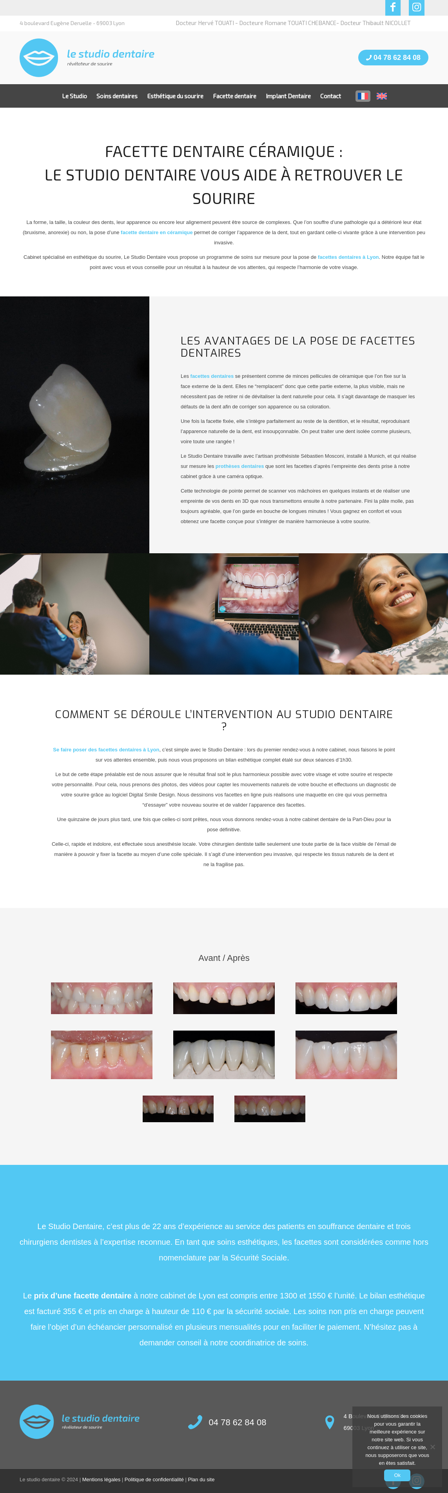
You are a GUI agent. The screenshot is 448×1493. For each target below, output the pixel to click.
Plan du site (201, 1479)
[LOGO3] (87, 57)
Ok (397, 1475)
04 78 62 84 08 (393, 57)
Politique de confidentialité (154, 1479)
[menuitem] (74, 96)
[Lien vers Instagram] (416, 8)
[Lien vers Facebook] (393, 8)
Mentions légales (101, 1479)
